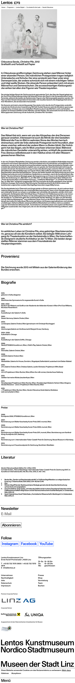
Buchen (41, 585)
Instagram (10, 543)
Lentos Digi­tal (20, 7)
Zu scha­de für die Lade (33, 7)
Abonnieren (11, 525)
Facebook (29, 543)
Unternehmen (7, 575)
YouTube (46, 543)
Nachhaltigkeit (7, 578)
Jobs (3, 580)
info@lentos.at (9, 567)
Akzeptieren (16, 678)
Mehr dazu (66, 675)
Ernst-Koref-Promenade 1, (16, 559)
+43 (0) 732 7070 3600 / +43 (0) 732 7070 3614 (18, 564)
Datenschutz (6, 583)
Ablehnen (5, 678)
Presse (41, 575)
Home (3, 7)
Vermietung (43, 580)
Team (40, 583)
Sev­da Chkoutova (47, 7)
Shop (40, 578)
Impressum (6, 585)
